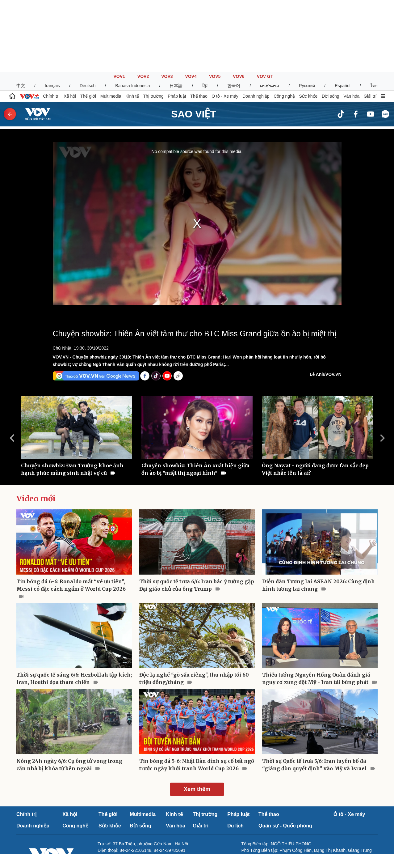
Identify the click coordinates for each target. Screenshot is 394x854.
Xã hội (70, 24)
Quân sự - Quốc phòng (285, 753)
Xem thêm (197, 717)
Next (382, 366)
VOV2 (143, 4)
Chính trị (51, 24)
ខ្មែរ (204, 13)
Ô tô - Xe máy (225, 24)
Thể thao (198, 24)
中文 (20, 13)
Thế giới (88, 24)
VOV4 (191, 4)
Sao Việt (193, 42)
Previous (12, 366)
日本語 (176, 13)
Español (342, 13)
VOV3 (167, 4)
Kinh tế (132, 24)
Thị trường (153, 24)
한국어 (233, 13)
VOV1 (119, 4)
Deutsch (87, 13)
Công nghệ (284, 24)
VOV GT (265, 4)
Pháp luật (177, 24)
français (52, 13)
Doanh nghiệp (255, 24)
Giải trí (370, 24)
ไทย (374, 13)
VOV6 (238, 4)
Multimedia (110, 24)
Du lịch (235, 753)
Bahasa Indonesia (132, 13)
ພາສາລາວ (269, 13)
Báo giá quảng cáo (116, 802)
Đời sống (330, 24)
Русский (307, 13)
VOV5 (214, 4)
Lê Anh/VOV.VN (325, 302)
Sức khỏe (308, 24)
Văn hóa (351, 24)
